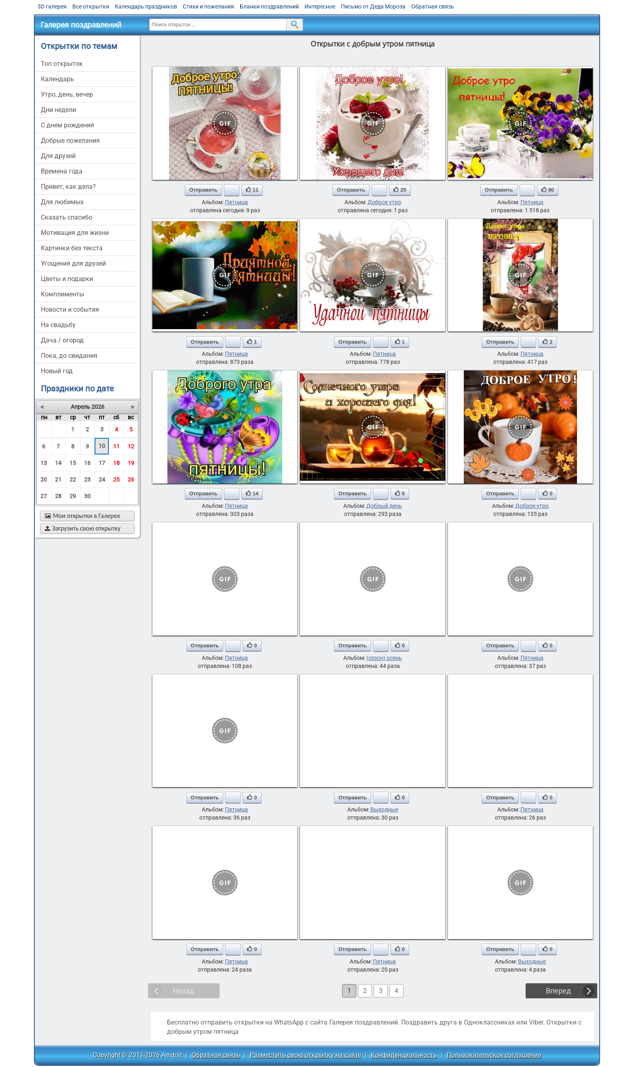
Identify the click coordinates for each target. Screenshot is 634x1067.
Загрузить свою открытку (82, 528)
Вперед (558, 991)
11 (116, 446)
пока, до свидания (69, 355)
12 (131, 446)
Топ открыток (62, 64)
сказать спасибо (66, 217)
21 (58, 479)
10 (102, 446)
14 (58, 463)
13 (43, 463)
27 (43, 496)
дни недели (58, 110)
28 (58, 496)
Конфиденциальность (404, 1055)
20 (43, 479)
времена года (61, 171)
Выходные (384, 809)
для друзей (58, 156)
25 (116, 479)
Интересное (319, 6)
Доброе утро (384, 202)
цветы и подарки (67, 279)
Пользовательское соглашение (494, 1055)
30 (87, 496)
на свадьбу (58, 325)
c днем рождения (67, 125)
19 (131, 463)
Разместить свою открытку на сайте (305, 1055)
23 (87, 479)
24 (102, 479)
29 (73, 496)
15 (73, 463)
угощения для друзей (73, 263)
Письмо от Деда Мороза (373, 6)
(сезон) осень (384, 658)
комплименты (62, 294)
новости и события (70, 309)
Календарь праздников (146, 6)
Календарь (57, 79)
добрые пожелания (70, 140)
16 (87, 463)
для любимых (62, 202)
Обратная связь (432, 6)
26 (131, 479)
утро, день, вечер (67, 94)
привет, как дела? (68, 186)
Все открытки (90, 6)
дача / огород (62, 340)
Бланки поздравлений (269, 6)
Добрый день (384, 506)
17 (102, 463)
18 (116, 463)
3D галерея (52, 6)
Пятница (236, 202)
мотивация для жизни (75, 233)
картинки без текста (72, 248)
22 (73, 479)
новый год (57, 371)
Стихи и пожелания (208, 6)
